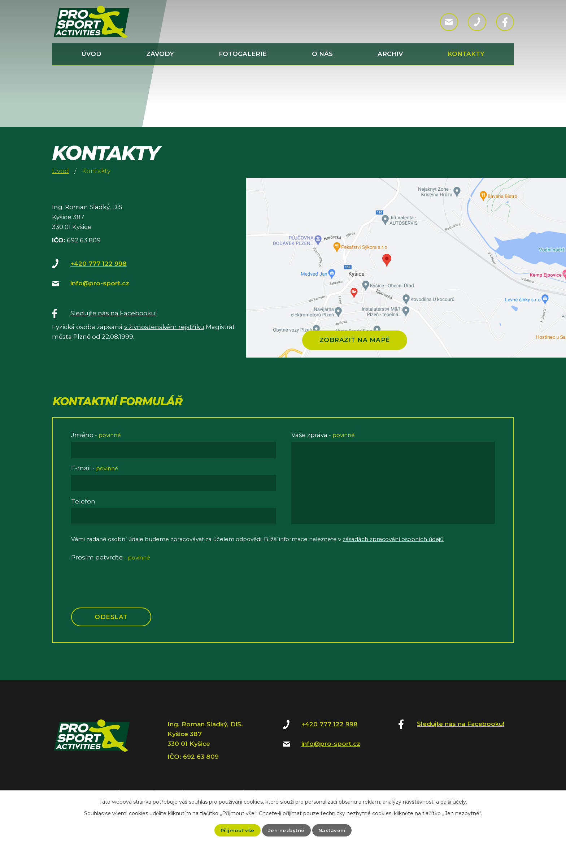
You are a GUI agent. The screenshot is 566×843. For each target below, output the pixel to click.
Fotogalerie (243, 53)
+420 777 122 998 (98, 263)
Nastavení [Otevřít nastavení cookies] (333, 830)
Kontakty (466, 53)
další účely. (453, 801)
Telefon (83, 501)
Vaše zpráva (323, 434)
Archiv (390, 53)
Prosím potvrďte (110, 557)
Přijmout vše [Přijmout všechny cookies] (235, 830)
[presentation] (126, 578)
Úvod (91, 53)
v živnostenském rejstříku (164, 326)
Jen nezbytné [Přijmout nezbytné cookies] (286, 830)
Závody (160, 53)
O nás (322, 53)
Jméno (96, 434)
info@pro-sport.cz (99, 283)
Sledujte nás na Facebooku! (113, 313)
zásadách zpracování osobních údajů (393, 539)
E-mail (94, 468)
